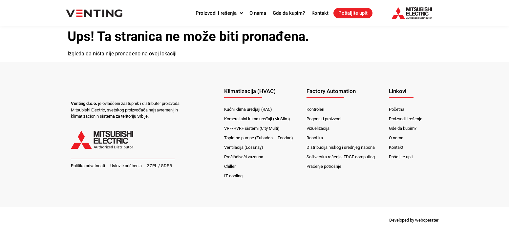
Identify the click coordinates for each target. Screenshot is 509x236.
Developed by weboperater (413, 220)
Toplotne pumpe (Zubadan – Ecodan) (258, 137)
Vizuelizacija (318, 128)
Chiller (230, 166)
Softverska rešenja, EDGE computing (341, 156)
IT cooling (233, 175)
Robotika (315, 137)
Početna (396, 109)
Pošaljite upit (353, 13)
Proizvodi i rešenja (219, 13)
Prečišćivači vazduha (243, 156)
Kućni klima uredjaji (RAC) (248, 109)
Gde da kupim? (289, 13)
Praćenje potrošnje (324, 166)
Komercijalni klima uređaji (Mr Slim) (257, 118)
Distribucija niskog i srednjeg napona (341, 147)
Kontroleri (315, 109)
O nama (257, 13)
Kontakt (320, 13)
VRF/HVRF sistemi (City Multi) (252, 128)
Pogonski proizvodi (324, 118)
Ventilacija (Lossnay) (243, 147)
